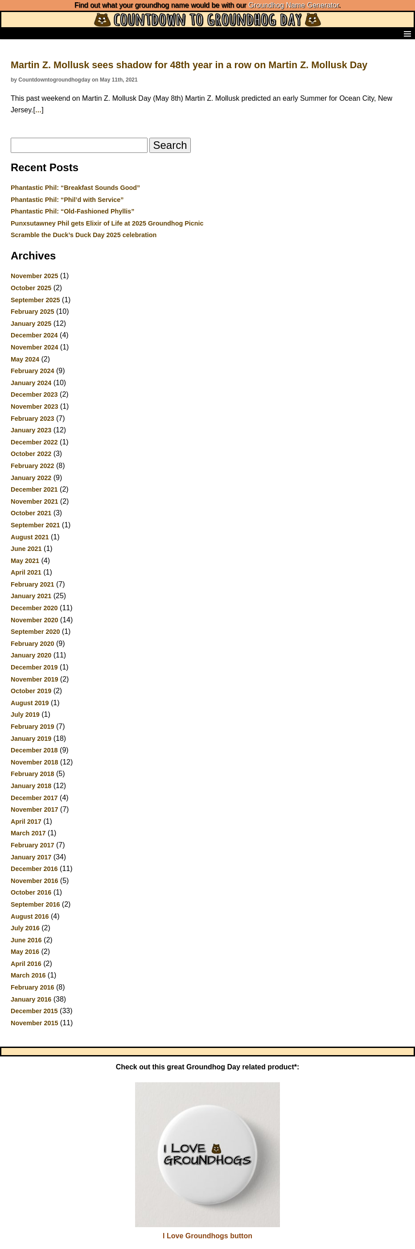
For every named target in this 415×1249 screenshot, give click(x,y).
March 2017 (28, 833)
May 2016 (25, 951)
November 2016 (34, 880)
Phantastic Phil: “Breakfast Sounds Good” (75, 187)
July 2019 (25, 714)
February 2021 (32, 584)
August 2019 (30, 703)
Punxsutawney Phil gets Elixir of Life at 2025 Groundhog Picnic (107, 223)
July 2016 (25, 928)
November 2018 (34, 762)
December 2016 (34, 868)
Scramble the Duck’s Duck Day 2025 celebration (83, 234)
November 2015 (34, 1023)
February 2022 (32, 465)
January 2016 (31, 999)
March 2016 (28, 975)
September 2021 (35, 525)
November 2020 (34, 620)
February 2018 (32, 773)
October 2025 (31, 288)
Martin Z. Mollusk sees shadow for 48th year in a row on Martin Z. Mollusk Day (189, 64)
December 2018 (34, 750)
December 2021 (34, 489)
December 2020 (34, 608)
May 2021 (25, 560)
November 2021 (34, 501)
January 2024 (31, 382)
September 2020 (35, 631)
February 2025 (32, 311)
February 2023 (32, 418)
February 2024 (32, 370)
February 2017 (32, 845)
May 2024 (25, 359)
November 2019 (34, 679)
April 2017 (26, 821)
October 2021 (31, 513)
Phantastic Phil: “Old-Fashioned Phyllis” (72, 211)
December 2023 (34, 394)
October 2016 (31, 892)
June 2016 (26, 940)
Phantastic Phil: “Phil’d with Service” (67, 199)
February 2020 (32, 643)
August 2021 (30, 537)
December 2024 (34, 335)
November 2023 (34, 406)
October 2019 (31, 690)
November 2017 (34, 809)
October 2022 (31, 453)
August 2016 (30, 916)
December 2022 (34, 442)
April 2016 (26, 963)
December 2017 (34, 797)
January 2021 (31, 596)
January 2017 (31, 857)
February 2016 (32, 987)
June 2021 (26, 548)
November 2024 (34, 347)
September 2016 (35, 904)
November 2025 (34, 275)
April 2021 (26, 572)
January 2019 (31, 738)
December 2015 (34, 1011)
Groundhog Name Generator (293, 5)
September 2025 (35, 300)
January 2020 (31, 655)
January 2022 (31, 477)
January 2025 (31, 323)
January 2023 (31, 430)
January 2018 (31, 785)
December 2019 (34, 667)
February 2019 (32, 726)
